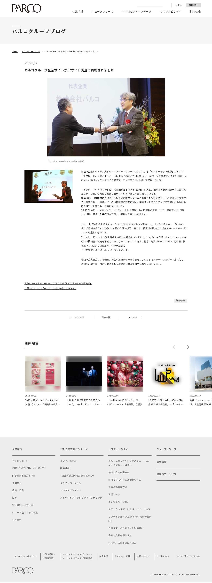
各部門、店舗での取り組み (122, 543)
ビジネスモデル (68, 461)
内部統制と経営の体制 (24, 476)
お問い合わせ (143, 557)
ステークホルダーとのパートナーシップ (129, 510)
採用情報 (195, 11)
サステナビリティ (170, 11)
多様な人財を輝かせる (120, 536)
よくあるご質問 (123, 557)
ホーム (15, 51)
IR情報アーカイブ (167, 476)
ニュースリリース (102, 11)
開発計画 (65, 469)
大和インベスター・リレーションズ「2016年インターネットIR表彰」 (61, 283)
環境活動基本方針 (117, 487)
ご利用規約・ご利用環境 (50, 557)
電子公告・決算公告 (22, 505)
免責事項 (105, 557)
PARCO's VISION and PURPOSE (29, 469)
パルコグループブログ (32, 51)
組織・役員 (18, 491)
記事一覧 (105, 317)
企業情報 (77, 11)
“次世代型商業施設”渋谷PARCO (77, 476)
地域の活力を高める (118, 473)
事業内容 (17, 483)
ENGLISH (193, 5)
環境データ (114, 495)
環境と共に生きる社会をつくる (124, 480)
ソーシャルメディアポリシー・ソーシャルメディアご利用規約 (79, 557)
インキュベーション (70, 483)
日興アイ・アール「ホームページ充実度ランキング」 (52, 288)
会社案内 (17, 520)
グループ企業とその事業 (25, 513)
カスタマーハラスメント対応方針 (125, 528)
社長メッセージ (20, 461)
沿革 (14, 498)
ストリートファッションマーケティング (81, 498)
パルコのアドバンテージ (136, 11)
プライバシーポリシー (26, 557)
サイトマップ (162, 557)
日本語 (179, 5)
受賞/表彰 (180, 300)
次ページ (132, 317)
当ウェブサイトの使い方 (187, 557)
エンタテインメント (70, 491)
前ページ (80, 317)
